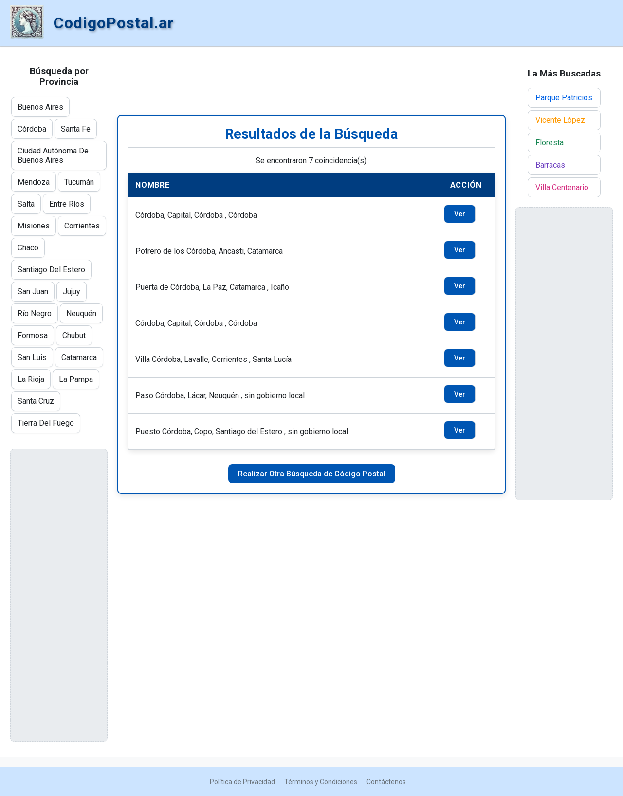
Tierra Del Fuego (46, 423)
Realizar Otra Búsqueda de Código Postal (311, 473)
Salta (26, 203)
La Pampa (76, 379)
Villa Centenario (561, 187)
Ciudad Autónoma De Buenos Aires (53, 155)
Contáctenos (386, 782)
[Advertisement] (311, 81)
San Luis (32, 357)
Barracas (550, 165)
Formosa (33, 335)
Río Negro (35, 313)
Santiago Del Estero (51, 269)
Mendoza (34, 182)
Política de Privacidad (242, 782)
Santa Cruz (36, 401)
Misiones (34, 225)
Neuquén (81, 313)
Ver (459, 214)
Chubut (74, 335)
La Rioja (31, 379)
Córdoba (32, 128)
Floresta (549, 142)
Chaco (28, 247)
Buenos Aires (40, 107)
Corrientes (82, 225)
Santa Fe (76, 128)
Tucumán (79, 182)
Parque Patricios (563, 97)
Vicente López (560, 120)
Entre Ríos (66, 203)
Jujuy (71, 291)
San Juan (33, 291)
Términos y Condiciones (320, 782)
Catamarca (79, 357)
